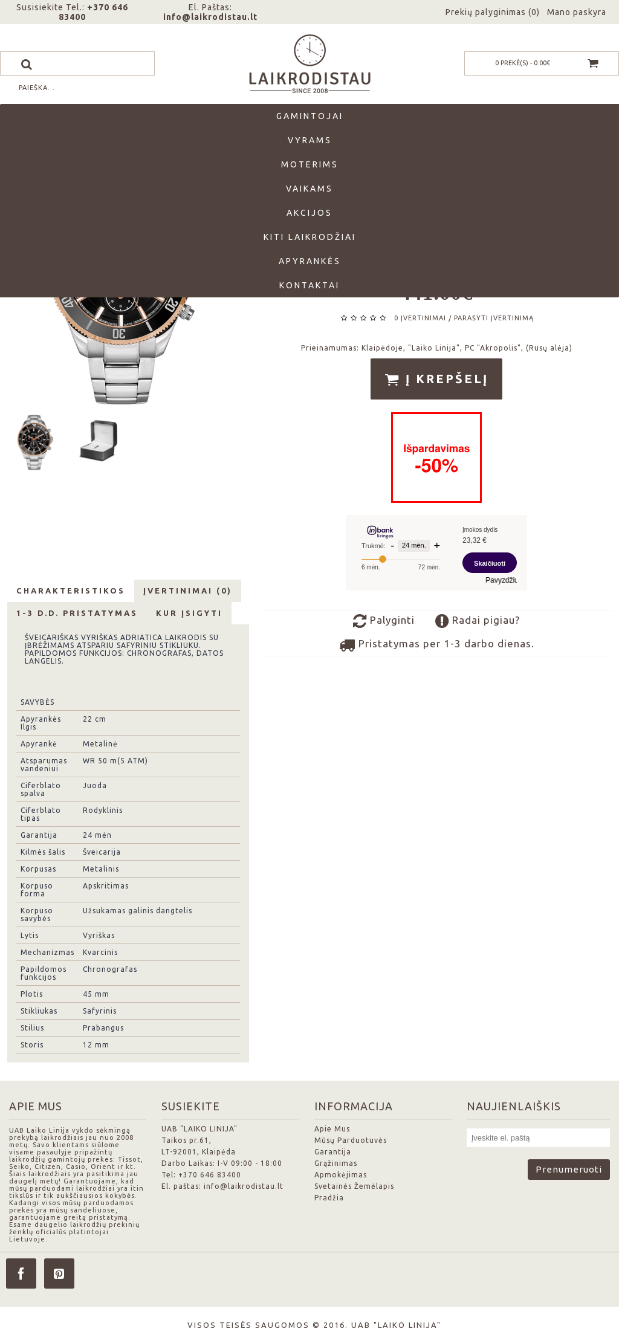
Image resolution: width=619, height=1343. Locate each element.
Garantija (332, 1152)
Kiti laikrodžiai (310, 237)
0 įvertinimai (420, 318)
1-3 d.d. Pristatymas (77, 613)
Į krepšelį (436, 379)
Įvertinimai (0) (187, 590)
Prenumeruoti (569, 1169)
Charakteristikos (70, 590)
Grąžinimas (335, 1163)
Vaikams (309, 188)
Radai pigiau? (477, 621)
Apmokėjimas (340, 1175)
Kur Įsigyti (189, 613)
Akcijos (309, 213)
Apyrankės (310, 261)
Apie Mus (332, 1129)
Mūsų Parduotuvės (350, 1140)
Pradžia (329, 1198)
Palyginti (384, 621)
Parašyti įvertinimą (494, 318)
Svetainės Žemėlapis (354, 1186)
